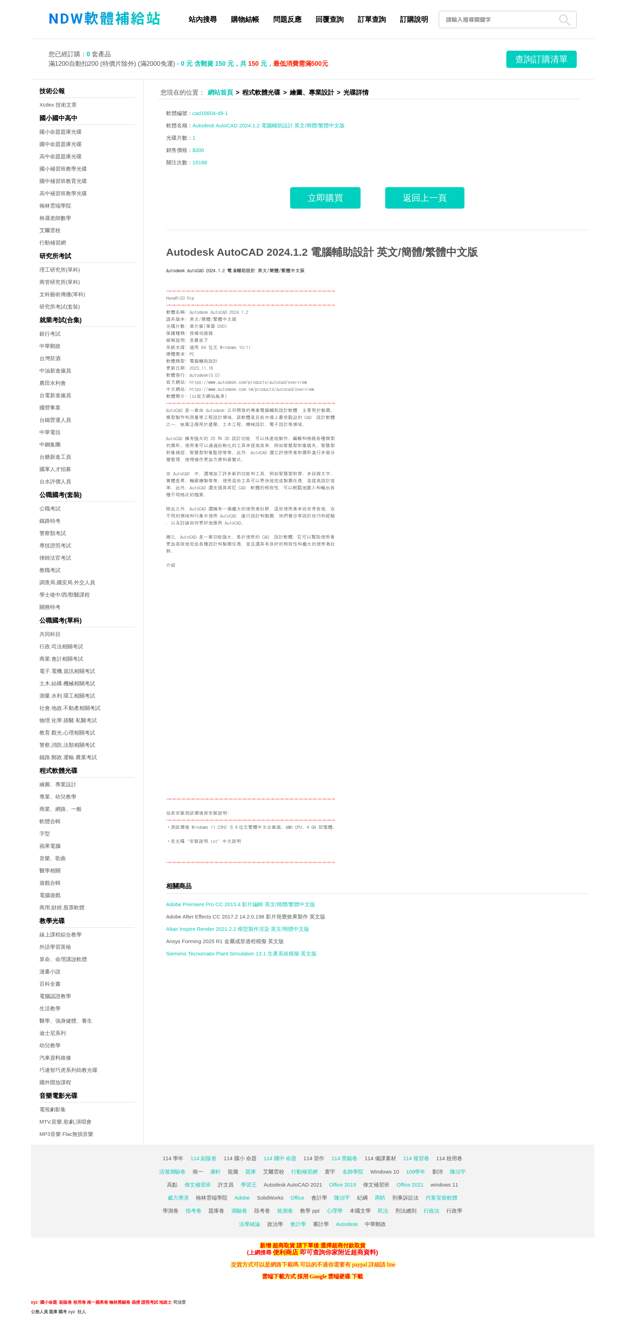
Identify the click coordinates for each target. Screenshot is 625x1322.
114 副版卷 (203, 1158)
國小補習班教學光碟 (63, 169)
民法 (383, 1211)
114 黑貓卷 (344, 1158)
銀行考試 (50, 334)
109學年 (415, 1172)
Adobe (242, 1198)
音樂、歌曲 (52, 858)
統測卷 (285, 1211)
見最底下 (198, 340)
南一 (198, 1172)
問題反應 (287, 19)
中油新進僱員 (55, 371)
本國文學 (360, 1211)
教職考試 (50, 570)
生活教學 (50, 1008)
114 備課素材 (380, 1158)
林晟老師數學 (55, 218)
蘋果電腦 (50, 846)
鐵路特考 (50, 521)
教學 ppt (309, 1211)
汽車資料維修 (55, 1058)
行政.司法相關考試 (61, 646)
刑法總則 (406, 1211)
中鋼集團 (50, 444)
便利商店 (285, 1252)
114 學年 (173, 1158)
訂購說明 (414, 19)
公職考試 (50, 508)
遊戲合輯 (50, 883)
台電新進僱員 (55, 395)
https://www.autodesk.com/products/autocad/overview (248, 382)
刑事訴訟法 (405, 1198)
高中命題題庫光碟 (60, 156)
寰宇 (330, 1172)
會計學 (319, 1198)
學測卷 (171, 1211)
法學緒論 (249, 1224)
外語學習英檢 (55, 947)
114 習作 (314, 1158)
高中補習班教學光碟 (63, 193)
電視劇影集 (52, 1109)
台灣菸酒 (50, 358)
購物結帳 (245, 19)
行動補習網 (52, 243)
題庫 (250, 1172)
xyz (34, 1302)
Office (297, 1198)
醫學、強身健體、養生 (65, 1021)
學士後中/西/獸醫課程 (64, 595)
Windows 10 (384, 1172)
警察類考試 (52, 533)
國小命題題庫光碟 (60, 132)
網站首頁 (220, 92)
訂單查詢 (372, 19)
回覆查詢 (329, 19)
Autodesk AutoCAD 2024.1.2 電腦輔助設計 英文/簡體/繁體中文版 (322, 252)
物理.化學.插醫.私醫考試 (68, 720)
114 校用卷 (449, 1158)
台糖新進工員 (55, 457)
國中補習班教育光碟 (63, 181)
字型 (44, 834)
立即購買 (325, 198)
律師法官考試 (55, 558)
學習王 (249, 1185)
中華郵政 (50, 346)
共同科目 (50, 634)
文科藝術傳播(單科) (62, 294)
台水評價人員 (55, 481)
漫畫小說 (50, 971)
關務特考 (50, 607)
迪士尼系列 (52, 1033)
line (391, 1264)
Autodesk (347, 1224)
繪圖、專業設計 (57, 784)
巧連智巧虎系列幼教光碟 (68, 1070)
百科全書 (50, 984)
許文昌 (226, 1185)
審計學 (321, 1224)
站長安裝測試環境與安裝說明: (198, 812)
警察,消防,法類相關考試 (67, 745)
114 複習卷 (416, 1158)
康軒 (215, 1172)
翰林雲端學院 (55, 206)
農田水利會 (52, 383)
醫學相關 (50, 870)
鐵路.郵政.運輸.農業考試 (68, 757)
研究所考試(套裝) (59, 307)
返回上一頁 (425, 198)
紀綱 (362, 1198)
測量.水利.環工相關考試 (67, 696)
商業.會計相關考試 (61, 659)
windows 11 (444, 1185)
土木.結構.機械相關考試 (67, 683)
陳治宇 (458, 1172)
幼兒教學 (50, 1045)
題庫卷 (216, 1211)
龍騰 (233, 1172)
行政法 (431, 1211)
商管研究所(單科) (59, 282)
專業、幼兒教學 (57, 797)
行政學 (454, 1211)
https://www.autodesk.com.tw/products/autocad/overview (251, 389)
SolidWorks (270, 1198)
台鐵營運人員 (55, 420)
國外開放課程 (55, 1082)
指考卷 (193, 1211)
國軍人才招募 (55, 469)
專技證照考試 (55, 545)
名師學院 (352, 1172)
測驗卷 (239, 1211)
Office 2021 (409, 1185)
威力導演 (178, 1198)
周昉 (380, 1198)
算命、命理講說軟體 (63, 959)
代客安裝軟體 (441, 1198)
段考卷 (262, 1211)
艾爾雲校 (50, 230)
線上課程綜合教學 (60, 935)
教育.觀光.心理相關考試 (67, 733)
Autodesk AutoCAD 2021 (293, 1185)
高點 (172, 1185)
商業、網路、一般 (60, 809)
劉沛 (437, 1172)
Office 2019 (342, 1185)
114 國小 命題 (240, 1158)
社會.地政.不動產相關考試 (69, 708)
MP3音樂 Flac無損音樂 (66, 1134)
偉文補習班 (198, 1185)
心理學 (335, 1211)
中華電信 (50, 432)
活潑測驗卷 (172, 1172)
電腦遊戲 (50, 895)
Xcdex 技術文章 (58, 105)
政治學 (275, 1224)
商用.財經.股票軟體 (62, 907)
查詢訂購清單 (541, 59)
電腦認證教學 (55, 996)
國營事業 (50, 408)
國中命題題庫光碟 (60, 144)
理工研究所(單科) (59, 270)
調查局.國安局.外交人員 (67, 582)
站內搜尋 (203, 19)
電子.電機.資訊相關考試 (67, 671)
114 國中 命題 (280, 1158)
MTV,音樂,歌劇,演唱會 (65, 1122)
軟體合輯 (50, 821)
